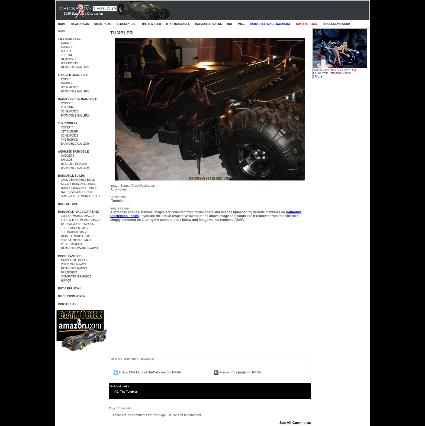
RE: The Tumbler (125, 391)
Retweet (224, 372)
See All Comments (295, 423)
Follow (123, 372)
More (318, 76)
